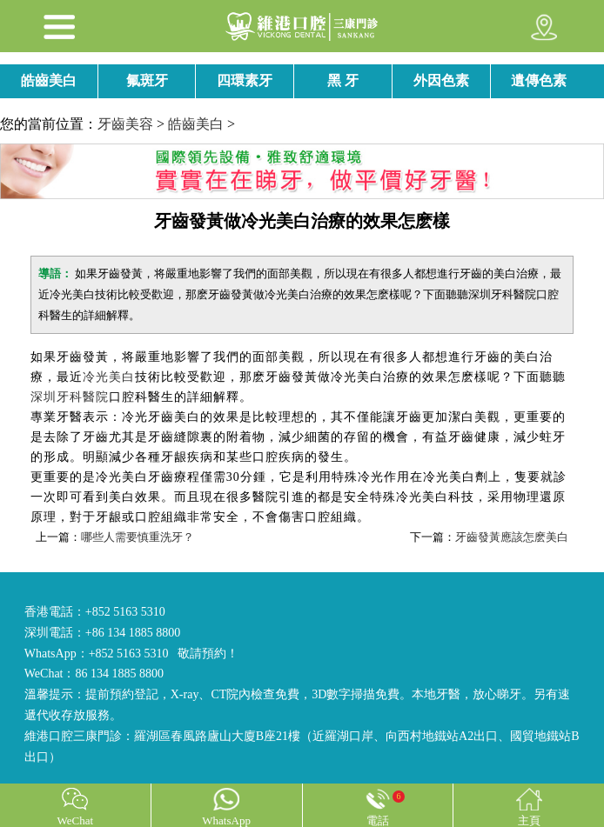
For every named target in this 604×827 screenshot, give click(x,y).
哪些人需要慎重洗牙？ (137, 537)
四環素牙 (244, 80)
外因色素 (441, 80)
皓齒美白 (49, 80)
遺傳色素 (539, 80)
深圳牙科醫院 (69, 396)
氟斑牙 (147, 80)
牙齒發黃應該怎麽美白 (511, 537)
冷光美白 (109, 376)
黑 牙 (343, 80)
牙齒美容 (125, 124)
